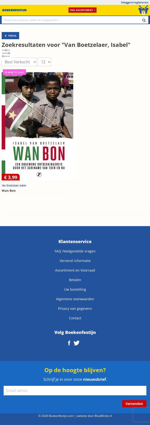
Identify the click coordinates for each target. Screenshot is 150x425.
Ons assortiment (82, 10)
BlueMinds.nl (103, 416)
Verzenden (134, 403)
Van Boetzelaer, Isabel (14, 185)
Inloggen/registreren (134, 2)
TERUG (10, 35)
